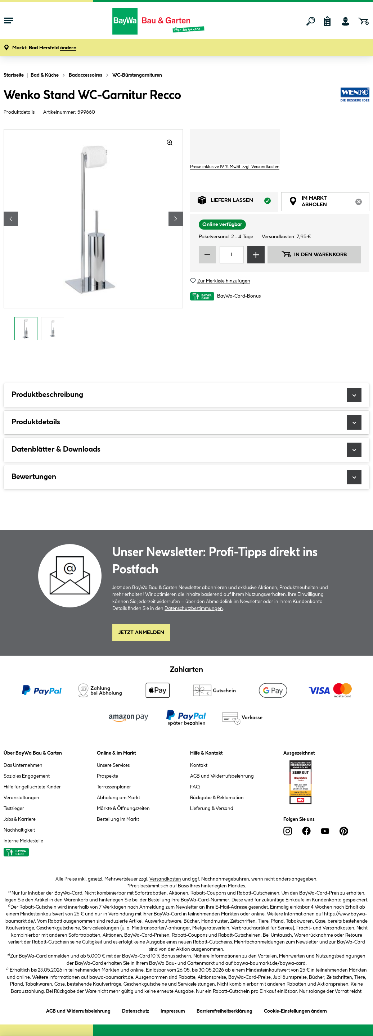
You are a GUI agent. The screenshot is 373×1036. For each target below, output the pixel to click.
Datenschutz (135, 1009)
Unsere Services (113, 765)
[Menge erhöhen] (256, 254)
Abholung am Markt (118, 798)
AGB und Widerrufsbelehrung (222, 776)
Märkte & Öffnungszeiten (123, 808)
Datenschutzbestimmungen (194, 608)
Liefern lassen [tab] (238, 202)
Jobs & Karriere (20, 819)
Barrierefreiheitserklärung (224, 1009)
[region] (93, 236)
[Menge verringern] (207, 254)
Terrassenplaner (114, 787)
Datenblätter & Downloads (186, 450)
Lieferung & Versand (211, 808)
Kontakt (198, 765)
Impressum (173, 1009)
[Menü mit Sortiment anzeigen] (9, 21)
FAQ (195, 787)
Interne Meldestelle (23, 841)
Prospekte (107, 776)
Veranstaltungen (21, 798)
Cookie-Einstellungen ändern (295, 1009)
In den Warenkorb (314, 254)
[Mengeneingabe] (232, 254)
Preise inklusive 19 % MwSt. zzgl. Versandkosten (234, 167)
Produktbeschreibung (186, 395)
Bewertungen (186, 477)
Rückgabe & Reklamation (217, 798)
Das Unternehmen (23, 765)
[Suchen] (310, 21)
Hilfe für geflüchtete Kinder (32, 787)
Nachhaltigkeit (19, 830)
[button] (44, 48)
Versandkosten (165, 879)
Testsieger (14, 808)
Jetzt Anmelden (141, 632)
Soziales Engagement (27, 776)
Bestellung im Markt (118, 819)
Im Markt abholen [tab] (329, 202)
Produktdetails (19, 112)
